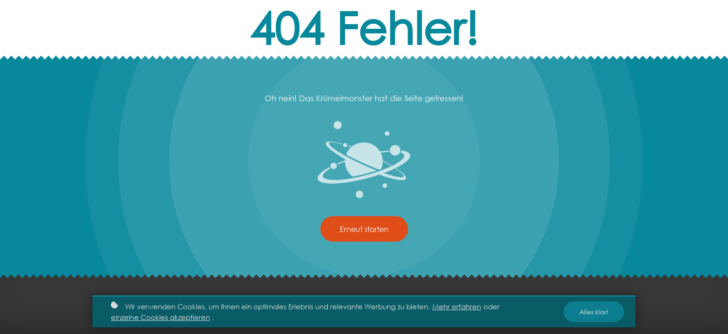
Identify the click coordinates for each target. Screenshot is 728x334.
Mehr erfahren (456, 308)
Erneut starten (364, 229)
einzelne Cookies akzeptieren (160, 318)
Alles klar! (593, 313)
